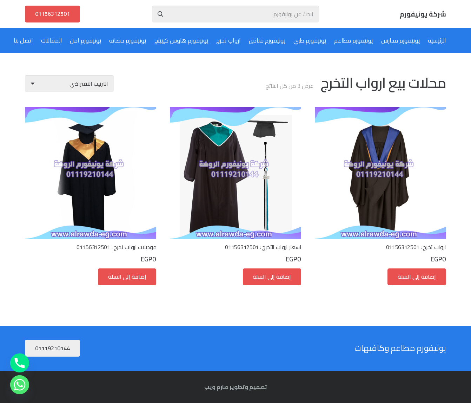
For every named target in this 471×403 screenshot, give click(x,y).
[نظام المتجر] (69, 83)
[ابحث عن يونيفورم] (235, 14)
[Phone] (19, 362)
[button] (416, 276)
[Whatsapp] (19, 384)
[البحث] (160, 14)
